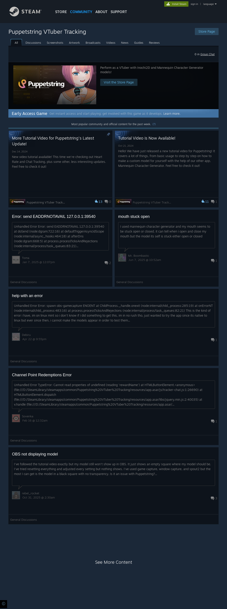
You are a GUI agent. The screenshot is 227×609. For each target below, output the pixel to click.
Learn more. (171, 113)
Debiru (26, 335)
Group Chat (207, 54)
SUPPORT (119, 12)
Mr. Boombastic (138, 255)
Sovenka (27, 416)
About (101, 12)
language (208, 4)
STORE (61, 12)
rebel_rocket (30, 493)
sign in (194, 4)
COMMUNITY (81, 12)
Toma (25, 258)
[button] (113, 85)
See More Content (113, 562)
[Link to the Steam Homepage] (28, 15)
